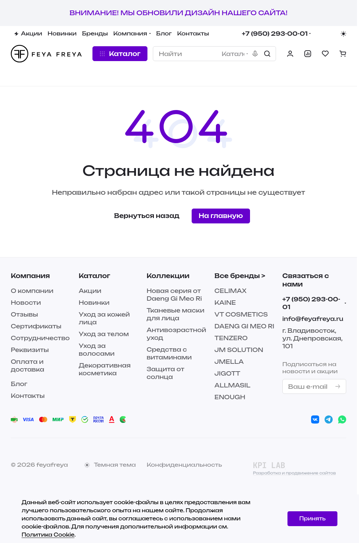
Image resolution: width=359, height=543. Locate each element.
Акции (90, 290)
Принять (312, 518)
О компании (32, 290)
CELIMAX (231, 290)
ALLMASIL (232, 385)
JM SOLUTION (239, 349)
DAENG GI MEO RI (244, 326)
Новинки (94, 302)
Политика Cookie (48, 535)
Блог (19, 383)
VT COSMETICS (241, 314)
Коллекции (167, 275)
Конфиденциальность (184, 464)
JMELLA (229, 361)
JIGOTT (228, 373)
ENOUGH (230, 397)
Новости (26, 302)
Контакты (28, 395)
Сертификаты (36, 326)
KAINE (225, 302)
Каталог (94, 275)
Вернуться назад (147, 215)
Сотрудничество (40, 338)
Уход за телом (104, 333)
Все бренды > (240, 275)
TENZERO (231, 338)
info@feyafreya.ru (312, 318)
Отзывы (24, 314)
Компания (30, 275)
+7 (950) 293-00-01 (275, 33)
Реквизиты (30, 349)
